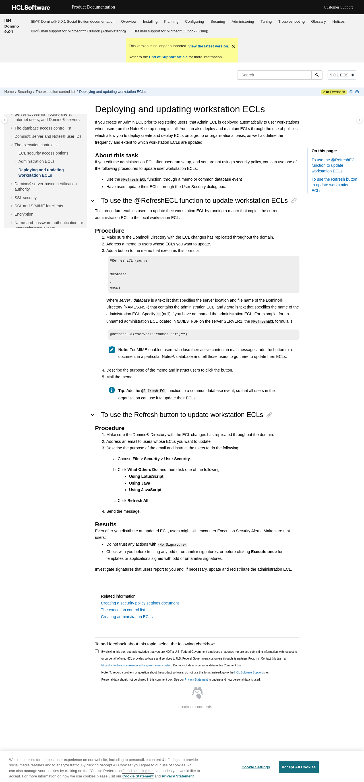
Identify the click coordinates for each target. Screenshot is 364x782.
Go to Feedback (333, 92)
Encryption (24, 214)
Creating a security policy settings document (140, 600)
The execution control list (55, 92)
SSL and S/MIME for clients (39, 206)
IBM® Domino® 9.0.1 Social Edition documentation (72, 21)
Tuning (266, 21)
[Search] (316, 75)
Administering (243, 21)
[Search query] (279, 75)
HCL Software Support (248, 670)
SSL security (26, 197)
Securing (217, 21)
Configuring (194, 21)
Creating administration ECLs (127, 614)
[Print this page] (358, 92)
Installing (150, 21)
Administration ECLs (36, 161)
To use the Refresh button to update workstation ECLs (334, 185)
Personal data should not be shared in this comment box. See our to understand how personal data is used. (181, 677)
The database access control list (43, 128)
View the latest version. (208, 46)
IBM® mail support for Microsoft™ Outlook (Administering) (78, 31)
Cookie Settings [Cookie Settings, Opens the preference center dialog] (255, 767)
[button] (12, 114)
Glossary (318, 21)
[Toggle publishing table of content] (4, 120)
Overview (128, 21)
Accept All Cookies (299, 767)
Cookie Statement (138, 777)
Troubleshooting (291, 21)
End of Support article (168, 57)
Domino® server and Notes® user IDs (48, 136)
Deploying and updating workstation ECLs (112, 92)
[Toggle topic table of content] (360, 120)
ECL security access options (43, 153)
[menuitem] (73, 21)
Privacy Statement (196, 677)
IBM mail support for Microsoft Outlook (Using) (170, 31)
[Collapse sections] (351, 92)
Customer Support (338, 7)
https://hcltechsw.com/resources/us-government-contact (137, 662)
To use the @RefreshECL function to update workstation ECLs (334, 165)
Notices (338, 21)
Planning (171, 21)
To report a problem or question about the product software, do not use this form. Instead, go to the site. (185, 670)
